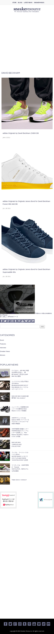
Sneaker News (5, 351)
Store (14, 2)
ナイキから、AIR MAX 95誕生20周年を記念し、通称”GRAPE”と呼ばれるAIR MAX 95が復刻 (20, 373)
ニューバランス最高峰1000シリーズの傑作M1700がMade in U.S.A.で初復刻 (20, 409)
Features (3, 344)
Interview (3, 348)
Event (2, 340)
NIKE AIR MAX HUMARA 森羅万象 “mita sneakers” (20, 397)
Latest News (28, 2)
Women (2, 355)
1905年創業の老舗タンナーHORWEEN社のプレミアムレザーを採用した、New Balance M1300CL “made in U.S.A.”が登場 (20, 432)
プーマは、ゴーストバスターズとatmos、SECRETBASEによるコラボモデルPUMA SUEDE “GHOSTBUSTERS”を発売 (20, 456)
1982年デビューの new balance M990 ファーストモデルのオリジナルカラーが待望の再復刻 (20, 420)
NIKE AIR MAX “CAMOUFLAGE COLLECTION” (17, 444)
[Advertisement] (27, 43)
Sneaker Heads (39, 2)
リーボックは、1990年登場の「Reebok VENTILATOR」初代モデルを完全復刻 (20, 468)
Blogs (20, 2)
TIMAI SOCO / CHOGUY (19, 480)
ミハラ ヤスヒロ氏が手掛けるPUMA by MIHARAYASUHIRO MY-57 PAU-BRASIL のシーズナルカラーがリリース (20, 385)
